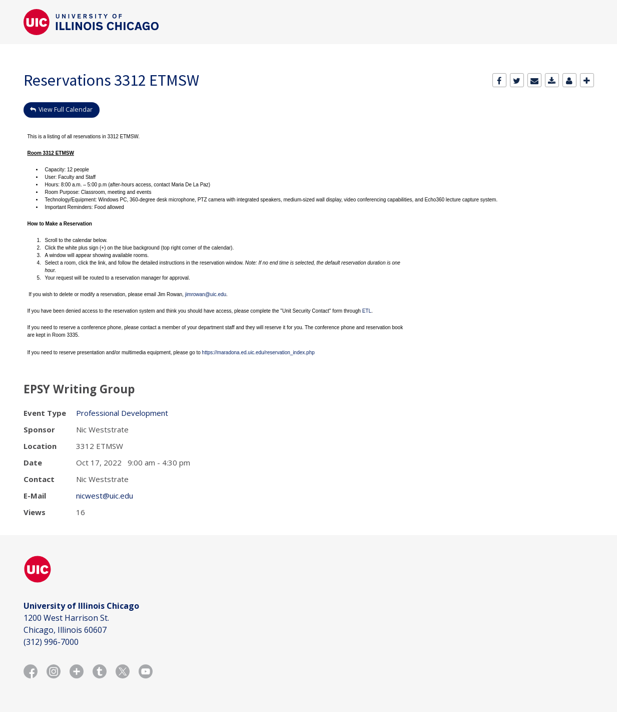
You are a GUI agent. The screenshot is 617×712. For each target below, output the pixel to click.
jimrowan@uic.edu (205, 294)
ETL (366, 311)
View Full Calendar (66, 109)
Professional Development (122, 413)
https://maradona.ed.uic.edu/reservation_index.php (258, 352)
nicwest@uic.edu (104, 496)
